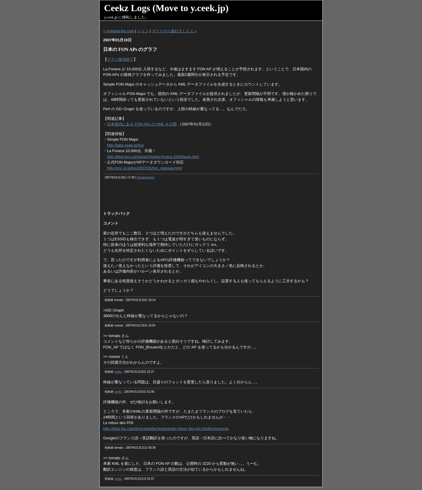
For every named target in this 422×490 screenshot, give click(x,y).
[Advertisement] (211, 197)
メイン (143, 31)
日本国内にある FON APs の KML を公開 (142, 124)
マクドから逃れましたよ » (174, 31)
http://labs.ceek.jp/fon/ (125, 145)
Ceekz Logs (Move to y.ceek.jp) (166, 8)
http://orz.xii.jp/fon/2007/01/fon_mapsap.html (144, 168)
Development (145, 177)
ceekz (118, 371)
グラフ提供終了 (120, 59)
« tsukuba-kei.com (118, 31)
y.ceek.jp (111, 17)
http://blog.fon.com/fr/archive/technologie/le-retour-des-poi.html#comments (166, 428)
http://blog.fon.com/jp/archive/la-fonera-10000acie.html (153, 156)
